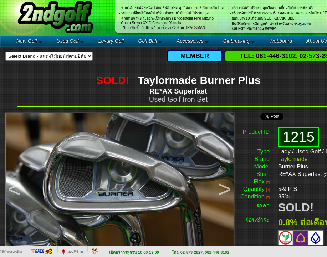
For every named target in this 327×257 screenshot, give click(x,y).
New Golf (26, 41)
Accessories (190, 41)
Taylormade (293, 159)
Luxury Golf (111, 41)
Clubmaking (236, 41)
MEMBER (194, 56)
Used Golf (68, 41)
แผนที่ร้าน (72, 252)
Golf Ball (147, 41)
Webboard (280, 41)
